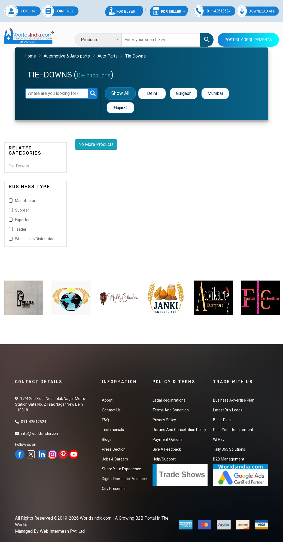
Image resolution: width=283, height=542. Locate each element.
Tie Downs (19, 165)
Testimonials (113, 429)
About (107, 400)
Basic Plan (222, 420)
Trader (20, 229)
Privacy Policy (164, 420)
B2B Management (228, 459)
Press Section (114, 449)
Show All (120, 93)
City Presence (114, 488)
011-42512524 (33, 422)
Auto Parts (108, 56)
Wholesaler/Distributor (34, 239)
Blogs (106, 439)
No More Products (96, 144)
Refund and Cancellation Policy (179, 429)
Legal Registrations (169, 400)
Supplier (22, 210)
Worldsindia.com (95, 518)
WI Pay (218, 439)
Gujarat (120, 107)
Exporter (22, 220)
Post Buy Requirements (248, 40)
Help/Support (164, 459)
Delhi (152, 93)
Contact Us (111, 410)
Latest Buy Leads (227, 410)
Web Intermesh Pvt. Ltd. (63, 531)
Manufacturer (27, 200)
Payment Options (167, 439)
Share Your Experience (121, 469)
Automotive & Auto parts (67, 56)
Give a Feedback (167, 449)
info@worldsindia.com (40, 433)
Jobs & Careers (115, 459)
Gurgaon (183, 93)
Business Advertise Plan (233, 400)
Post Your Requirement (233, 429)
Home (30, 56)
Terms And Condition (171, 410)
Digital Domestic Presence (124, 479)
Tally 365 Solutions (229, 449)
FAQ (105, 420)
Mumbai (215, 93)
